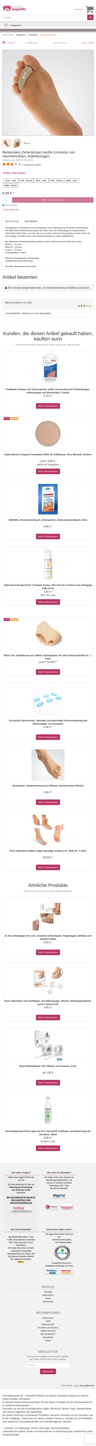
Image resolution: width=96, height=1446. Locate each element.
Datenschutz (65, 1242)
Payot (73, 1408)
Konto (48, 1298)
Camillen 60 (71, 1418)
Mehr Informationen (48, 406)
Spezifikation (30, 221)
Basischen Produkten (38, 1415)
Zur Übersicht (10, 43)
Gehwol (49, 1418)
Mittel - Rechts (11, 185)
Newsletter (48, 1337)
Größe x (7, 173)
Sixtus (41, 1418)
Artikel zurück (32, 43)
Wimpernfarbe (84, 1408)
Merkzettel (48, 1301)
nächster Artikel (87, 43)
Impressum (48, 1318)
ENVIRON (55, 1408)
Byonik (65, 1408)
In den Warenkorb (52, 200)
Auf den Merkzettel (11, 210)
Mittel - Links (71, 180)
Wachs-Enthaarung (23, 1402)
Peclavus (59, 1418)
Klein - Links (41, 180)
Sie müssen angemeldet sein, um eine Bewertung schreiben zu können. (49, 287)
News (48, 1340)
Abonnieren (48, 1371)
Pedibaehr (87, 1418)
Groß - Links (10, 180)
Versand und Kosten (48, 1327)
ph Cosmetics (82, 1415)
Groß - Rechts (26, 180)
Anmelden (79, 9)
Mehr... (21, 1262)
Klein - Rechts (56, 180)
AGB (48, 1321)
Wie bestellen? (48, 1334)
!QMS (46, 1408)
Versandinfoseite (10, 1434)
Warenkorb (48, 1295)
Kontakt (48, 1292)
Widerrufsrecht (48, 1331)
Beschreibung (12, 221)
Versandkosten (86, 1385)
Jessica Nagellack (16, 1412)
